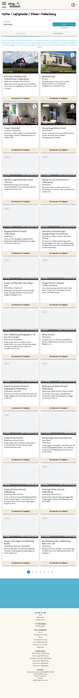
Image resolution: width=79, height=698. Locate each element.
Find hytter (40, 617)
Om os (40, 632)
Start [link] (40, 615)
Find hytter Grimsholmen (58, 40)
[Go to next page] (48, 572)
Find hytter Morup (52, 43)
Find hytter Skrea (27, 40)
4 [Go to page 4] (40, 572)
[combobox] (25, 24)
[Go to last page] (52, 572)
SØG (64, 24)
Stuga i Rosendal (12, 128)
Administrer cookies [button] (40, 644)
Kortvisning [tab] (58, 33)
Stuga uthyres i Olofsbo (53, 283)
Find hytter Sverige (43, 45)
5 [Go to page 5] (44, 572)
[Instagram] (40, 686)
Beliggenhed (6, 21)
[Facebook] (40, 683)
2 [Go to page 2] (32, 572)
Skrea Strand (48, 335)
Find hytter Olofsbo (41, 40)
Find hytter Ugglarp (9, 45)
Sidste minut (40, 620)
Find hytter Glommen (19, 43)
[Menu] (4, 3)
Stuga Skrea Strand (13, 438)
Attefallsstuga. (49, 77)
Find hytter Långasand (36, 43)
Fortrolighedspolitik (40, 642)
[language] (74, 4)
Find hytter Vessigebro (68, 43)
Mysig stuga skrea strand (54, 128)
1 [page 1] (28, 572)
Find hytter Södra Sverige (26, 45)
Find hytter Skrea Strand (10, 40)
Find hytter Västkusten (60, 45)
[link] (40, 653)
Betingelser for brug (40, 639)
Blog (40, 637)
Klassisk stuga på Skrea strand (18, 180)
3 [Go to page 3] (36, 572)
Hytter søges (40, 626)
